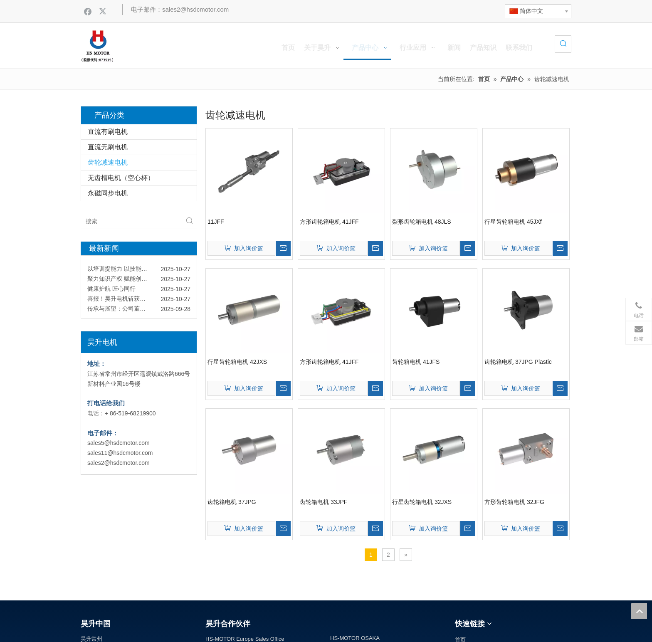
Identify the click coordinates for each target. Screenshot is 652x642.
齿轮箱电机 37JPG (231, 502)
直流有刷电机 (108, 131)
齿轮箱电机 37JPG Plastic (518, 361)
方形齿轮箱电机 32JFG (514, 502)
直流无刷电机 (108, 147)
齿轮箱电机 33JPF (323, 502)
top (639, 611)
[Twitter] (103, 11)
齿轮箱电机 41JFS (416, 361)
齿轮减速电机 (108, 162)
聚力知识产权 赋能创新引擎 (123, 280)
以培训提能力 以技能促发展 (123, 270)
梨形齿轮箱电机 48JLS (421, 221)
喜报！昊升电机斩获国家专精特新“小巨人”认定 (138, 300)
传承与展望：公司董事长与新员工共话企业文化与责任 (138, 310)
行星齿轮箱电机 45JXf (513, 221)
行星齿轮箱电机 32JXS (422, 502)
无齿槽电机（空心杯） (121, 177)
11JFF (215, 221)
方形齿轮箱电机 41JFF (329, 221)
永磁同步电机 (108, 193)
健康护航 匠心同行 (111, 290)
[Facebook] (87, 11)
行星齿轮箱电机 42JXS (237, 361)
